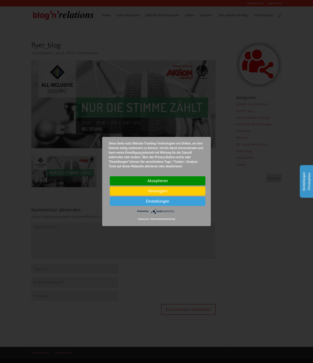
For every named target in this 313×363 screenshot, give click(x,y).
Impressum (143, 219)
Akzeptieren (157, 180)
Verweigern (157, 191)
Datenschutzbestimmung (163, 219)
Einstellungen (157, 201)
